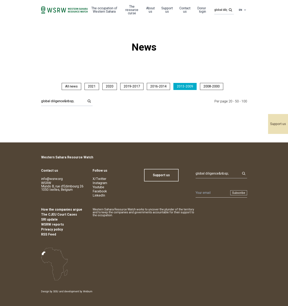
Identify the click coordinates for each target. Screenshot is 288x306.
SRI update (49, 219)
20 (230, 101)
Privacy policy (52, 229)
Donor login (201, 9)
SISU (55, 291)
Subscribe (238, 192)
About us (150, 9)
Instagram (100, 183)
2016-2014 (158, 86)
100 (244, 101)
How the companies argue (61, 209)
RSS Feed (48, 234)
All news (71, 86)
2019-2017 (132, 86)
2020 (109, 86)
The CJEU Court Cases (59, 214)
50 (237, 101)
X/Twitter (99, 179)
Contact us (184, 9)
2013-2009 (185, 86)
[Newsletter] (212, 193)
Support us (278, 124)
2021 (92, 86)
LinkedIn (99, 195)
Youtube (98, 187)
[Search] (222, 10)
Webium (87, 291)
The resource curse (131, 10)
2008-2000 (211, 86)
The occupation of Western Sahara (104, 9)
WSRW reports (52, 224)
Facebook (100, 191)
